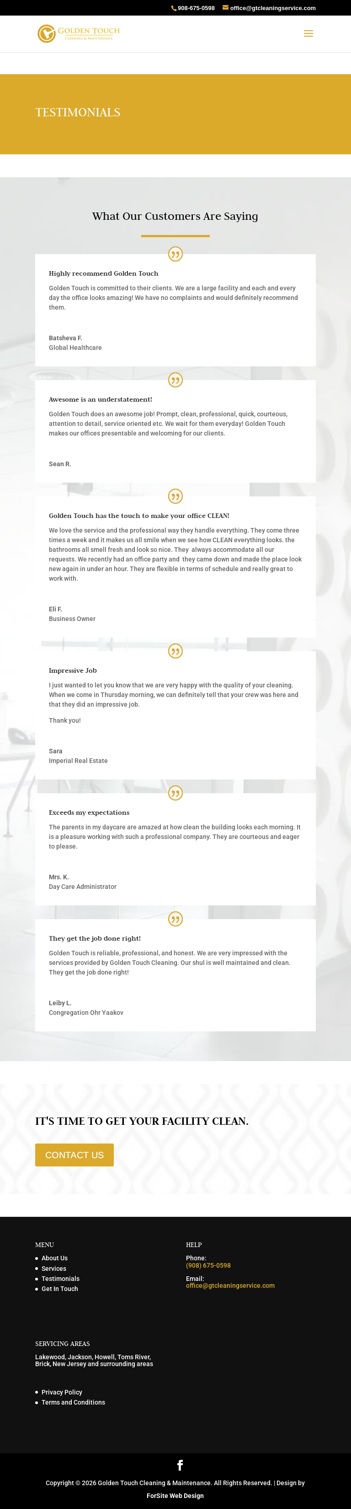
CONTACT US (74, 1155)
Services (54, 1268)
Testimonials (61, 1278)
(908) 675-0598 (208, 1265)
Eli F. (55, 609)
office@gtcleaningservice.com (230, 1285)
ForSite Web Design (175, 1495)
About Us (55, 1258)
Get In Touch (60, 1288)
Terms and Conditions (73, 1402)
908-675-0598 (196, 8)
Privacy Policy (62, 1392)
